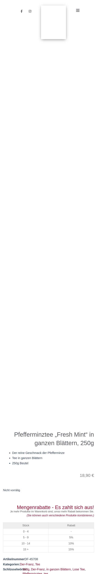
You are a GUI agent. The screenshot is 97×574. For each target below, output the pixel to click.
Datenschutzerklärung (32, 561)
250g (26, 199)
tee (46, 203)
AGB (7, 561)
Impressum (49, 565)
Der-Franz (27, 194)
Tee (37, 194)
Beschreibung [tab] (14, 310)
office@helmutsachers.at (48, 535)
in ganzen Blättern (58, 199)
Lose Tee (79, 199)
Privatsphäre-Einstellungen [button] (73, 561)
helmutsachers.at (48, 540)
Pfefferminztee (32, 203)
